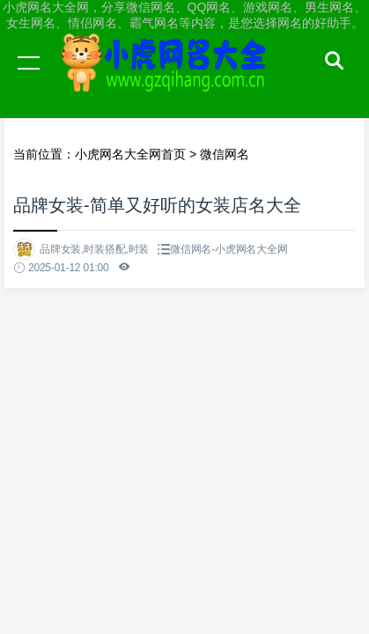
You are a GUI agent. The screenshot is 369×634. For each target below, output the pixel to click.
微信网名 (224, 154)
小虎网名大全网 (167, 79)
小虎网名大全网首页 (130, 154)
